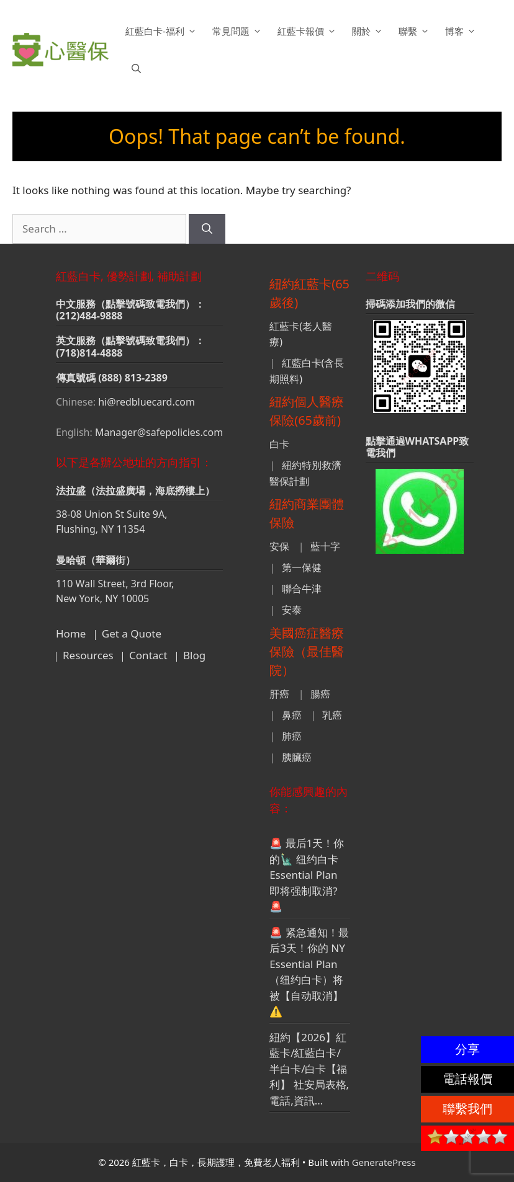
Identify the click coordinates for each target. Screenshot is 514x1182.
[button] (136, 68)
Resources (88, 655)
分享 (467, 1049)
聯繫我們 (467, 1108)
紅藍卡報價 (308, 31)
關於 (369, 31)
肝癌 (279, 694)
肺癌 (292, 736)
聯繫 (416, 31)
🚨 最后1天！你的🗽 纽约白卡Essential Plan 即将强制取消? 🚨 (306, 874)
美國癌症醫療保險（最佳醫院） (306, 651)
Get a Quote (131, 633)
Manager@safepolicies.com (159, 432)
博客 (462, 31)
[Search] (207, 229)
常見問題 (238, 31)
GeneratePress (384, 1162)
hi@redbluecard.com (146, 402)
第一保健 (302, 567)
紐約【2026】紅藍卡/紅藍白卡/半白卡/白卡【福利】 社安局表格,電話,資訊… (309, 1069)
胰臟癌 (297, 757)
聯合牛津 (302, 588)
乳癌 (332, 715)
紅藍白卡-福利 (162, 31)
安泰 (292, 609)
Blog (194, 655)
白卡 (279, 444)
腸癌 (320, 694)
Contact (148, 655)
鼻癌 (292, 715)
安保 (279, 546)
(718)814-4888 (89, 353)
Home (71, 633)
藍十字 (325, 546)
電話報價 (467, 1078)
